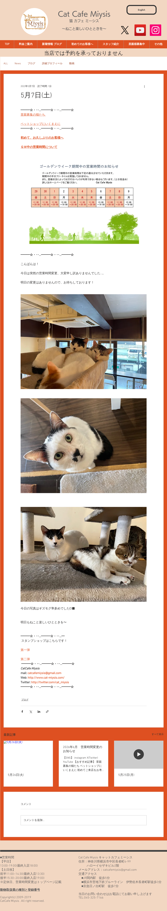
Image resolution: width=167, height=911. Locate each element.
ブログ (31, 63)
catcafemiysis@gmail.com (120, 870)
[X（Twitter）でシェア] (30, 711)
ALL (6, 63)
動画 (71, 63)
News (18, 63)
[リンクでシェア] (47, 711)
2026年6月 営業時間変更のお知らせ (82, 749)
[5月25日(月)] (138, 755)
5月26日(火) (16, 775)
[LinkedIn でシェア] (39, 711)
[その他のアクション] (144, 86)
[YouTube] (140, 30)
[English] (141, 10)
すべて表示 (158, 734)
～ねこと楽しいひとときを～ (84, 28)
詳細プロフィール (52, 63)
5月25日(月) (126, 775)
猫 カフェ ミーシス (84, 21)
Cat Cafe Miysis (84, 13)
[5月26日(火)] (28, 755)
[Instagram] (155, 30)
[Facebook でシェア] (22, 711)
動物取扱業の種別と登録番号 (20, 890)
